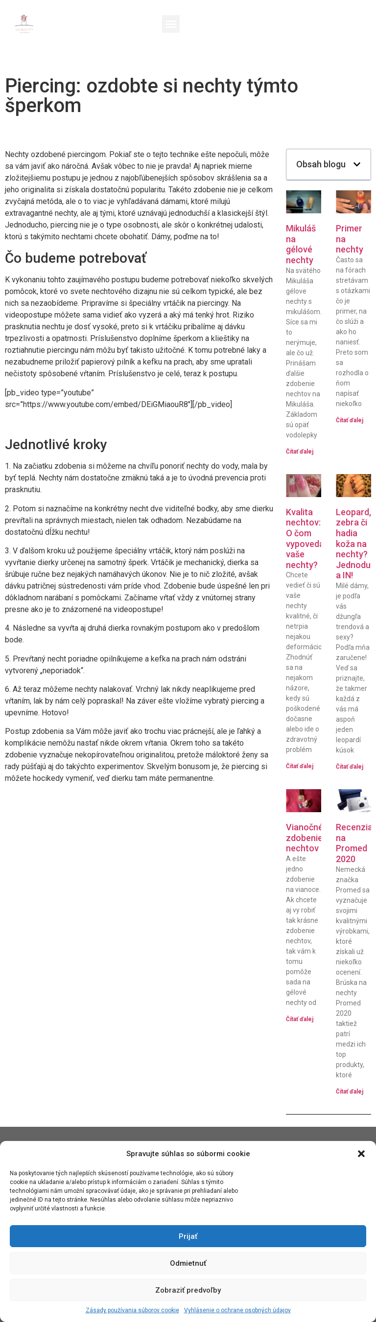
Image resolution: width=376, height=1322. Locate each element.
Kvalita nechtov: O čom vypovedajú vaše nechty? (308, 538)
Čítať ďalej (299, 451)
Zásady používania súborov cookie (132, 1310)
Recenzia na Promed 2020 (354, 843)
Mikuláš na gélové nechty (301, 244)
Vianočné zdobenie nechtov (304, 837)
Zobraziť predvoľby (188, 1290)
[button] (361, 1154)
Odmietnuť (188, 1263)
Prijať (188, 1236)
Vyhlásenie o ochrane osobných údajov (237, 1310)
